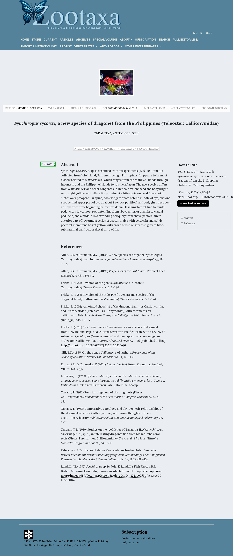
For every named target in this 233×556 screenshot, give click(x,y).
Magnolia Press (50, 545)
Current (50, 39)
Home (25, 39)
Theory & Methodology (39, 46)
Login (208, 33)
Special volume (105, 39)
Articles (66, 39)
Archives (83, 39)
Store (36, 39)
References (190, 223)
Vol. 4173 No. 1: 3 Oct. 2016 (27, 108)
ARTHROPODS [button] (110, 46)
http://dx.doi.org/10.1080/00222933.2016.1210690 (93, 345)
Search (164, 39)
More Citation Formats (193, 203)
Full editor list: (185, 39)
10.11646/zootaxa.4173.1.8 (122, 108)
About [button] (125, 39)
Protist (65, 46)
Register (196, 33)
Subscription (145, 39)
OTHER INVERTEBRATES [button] (142, 46)
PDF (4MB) (48, 164)
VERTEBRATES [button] (84, 46)
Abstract (188, 218)
